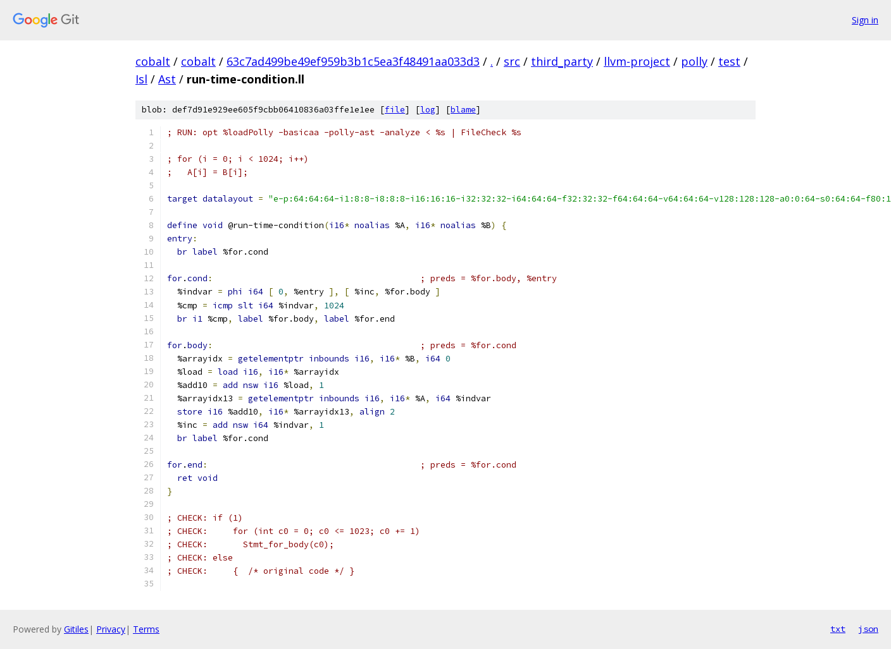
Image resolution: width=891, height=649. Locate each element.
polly (694, 61)
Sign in (865, 20)
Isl (141, 79)
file (395, 109)
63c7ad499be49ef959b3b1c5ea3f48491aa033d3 (353, 61)
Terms (146, 629)
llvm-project (637, 61)
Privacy (110, 629)
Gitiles (76, 629)
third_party (562, 61)
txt (837, 628)
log (427, 109)
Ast (167, 79)
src (512, 61)
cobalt (152, 61)
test (729, 61)
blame (463, 109)
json (868, 628)
